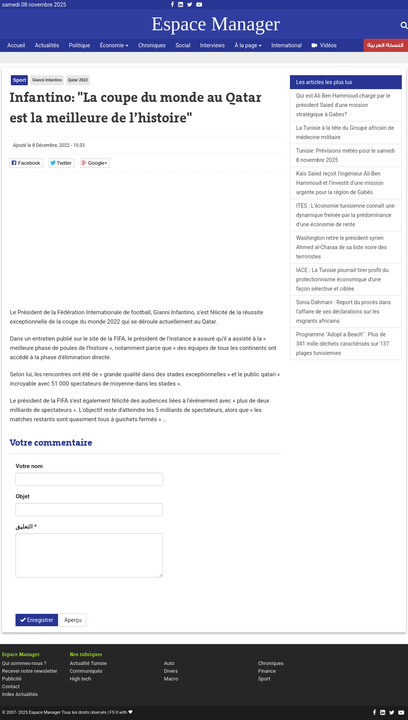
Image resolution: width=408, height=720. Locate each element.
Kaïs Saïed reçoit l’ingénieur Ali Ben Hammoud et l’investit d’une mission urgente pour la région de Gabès (340, 183)
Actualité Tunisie (88, 663)
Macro (171, 679)
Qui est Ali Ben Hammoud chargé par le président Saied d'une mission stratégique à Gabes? (343, 105)
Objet (22, 496)
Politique (79, 45)
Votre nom (29, 466)
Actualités (47, 45)
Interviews (212, 45)
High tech (80, 679)
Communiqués (86, 671)
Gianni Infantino (47, 80)
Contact (10, 686)
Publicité (11, 679)
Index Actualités (20, 694)
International (286, 45)
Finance (267, 671)
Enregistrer (36, 620)
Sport (19, 80)
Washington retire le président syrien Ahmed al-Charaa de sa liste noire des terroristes (341, 247)
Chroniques (152, 45)
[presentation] (74, 598)
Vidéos (324, 45)
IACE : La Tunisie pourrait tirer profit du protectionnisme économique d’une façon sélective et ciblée (342, 279)
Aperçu (72, 620)
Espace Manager (215, 23)
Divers (171, 671)
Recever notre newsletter (29, 671)
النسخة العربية (385, 46)
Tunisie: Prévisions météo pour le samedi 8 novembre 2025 (345, 155)
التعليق (26, 526)
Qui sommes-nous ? (24, 663)
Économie (114, 45)
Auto (169, 663)
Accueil (16, 45)
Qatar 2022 (78, 80)
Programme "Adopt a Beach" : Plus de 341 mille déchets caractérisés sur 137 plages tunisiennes (342, 343)
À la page (248, 45)
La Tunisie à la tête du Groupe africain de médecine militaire (345, 132)
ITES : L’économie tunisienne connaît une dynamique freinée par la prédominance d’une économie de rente (345, 215)
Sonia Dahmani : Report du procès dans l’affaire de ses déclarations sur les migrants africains (343, 311)
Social (183, 45)
